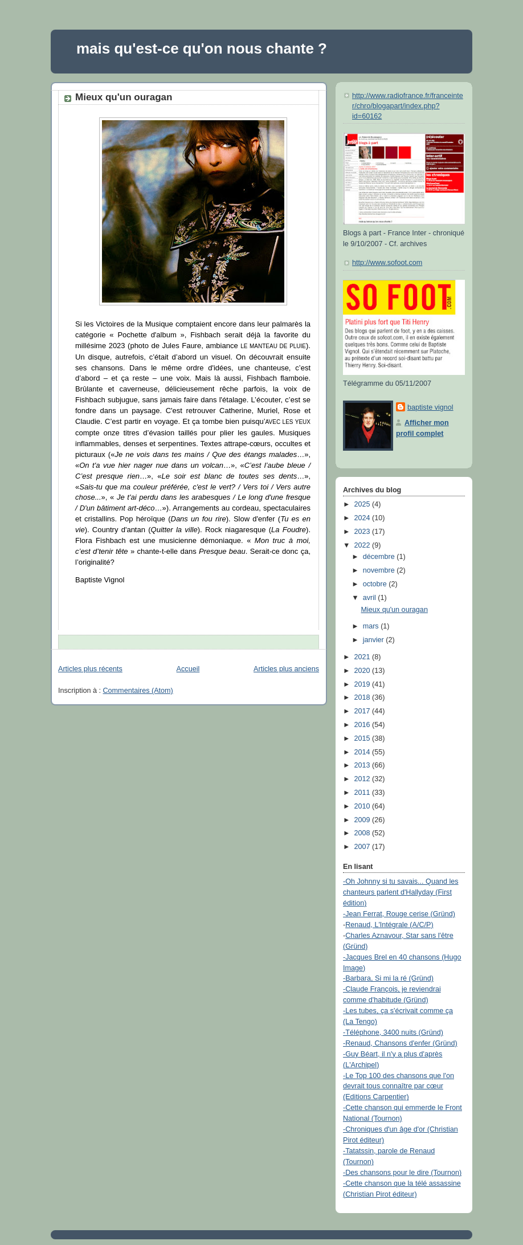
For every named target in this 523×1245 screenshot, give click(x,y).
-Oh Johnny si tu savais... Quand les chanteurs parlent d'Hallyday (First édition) (401, 892)
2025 (363, 504)
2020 (363, 671)
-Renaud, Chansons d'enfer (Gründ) (400, 1043)
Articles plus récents (90, 669)
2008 (363, 833)
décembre (380, 557)
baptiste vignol (430, 407)
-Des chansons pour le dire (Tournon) (402, 1173)
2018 (363, 697)
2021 (363, 657)
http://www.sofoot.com (387, 263)
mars (372, 626)
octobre (376, 584)
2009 (363, 820)
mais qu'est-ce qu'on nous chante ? (201, 48)
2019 (363, 684)
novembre (380, 570)
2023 (363, 532)
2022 (363, 545)
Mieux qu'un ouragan (123, 97)
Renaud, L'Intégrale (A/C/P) (389, 925)
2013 (363, 765)
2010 (363, 806)
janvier (374, 640)
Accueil (188, 669)
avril (370, 598)
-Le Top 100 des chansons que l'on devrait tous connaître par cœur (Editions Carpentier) (398, 1086)
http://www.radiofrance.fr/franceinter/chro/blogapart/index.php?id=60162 (407, 106)
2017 (363, 711)
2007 (363, 847)
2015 (363, 738)
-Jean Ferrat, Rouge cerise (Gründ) (399, 914)
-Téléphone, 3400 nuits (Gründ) (393, 1032)
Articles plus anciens (286, 669)
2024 (363, 518)
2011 (363, 793)
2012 (363, 779)
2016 (363, 725)
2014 (363, 752)
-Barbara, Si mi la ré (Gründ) (388, 978)
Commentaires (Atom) (138, 691)
